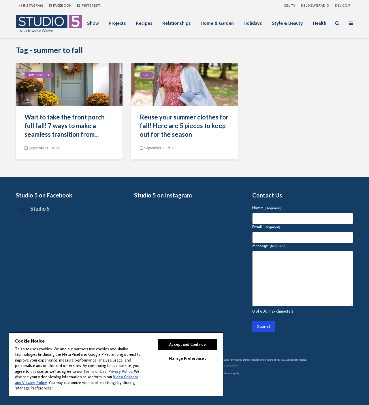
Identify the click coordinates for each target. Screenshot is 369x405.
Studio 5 (40, 209)
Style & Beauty (287, 23)
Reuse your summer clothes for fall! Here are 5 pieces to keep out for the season (184, 125)
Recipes (144, 23)
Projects (117, 23)
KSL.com (342, 5)
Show (93, 23)
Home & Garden (217, 23)
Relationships (176, 23)
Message (269, 245)
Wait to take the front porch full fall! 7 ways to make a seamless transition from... (65, 125)
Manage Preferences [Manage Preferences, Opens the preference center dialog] (187, 358)
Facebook (60, 5)
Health (319, 23)
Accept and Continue (187, 344)
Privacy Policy (120, 371)
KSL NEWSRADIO (315, 5)
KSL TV (289, 5)
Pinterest (88, 5)
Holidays (253, 23)
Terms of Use (95, 371)
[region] (116, 364)
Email (266, 226)
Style (146, 75)
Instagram (31, 5)
